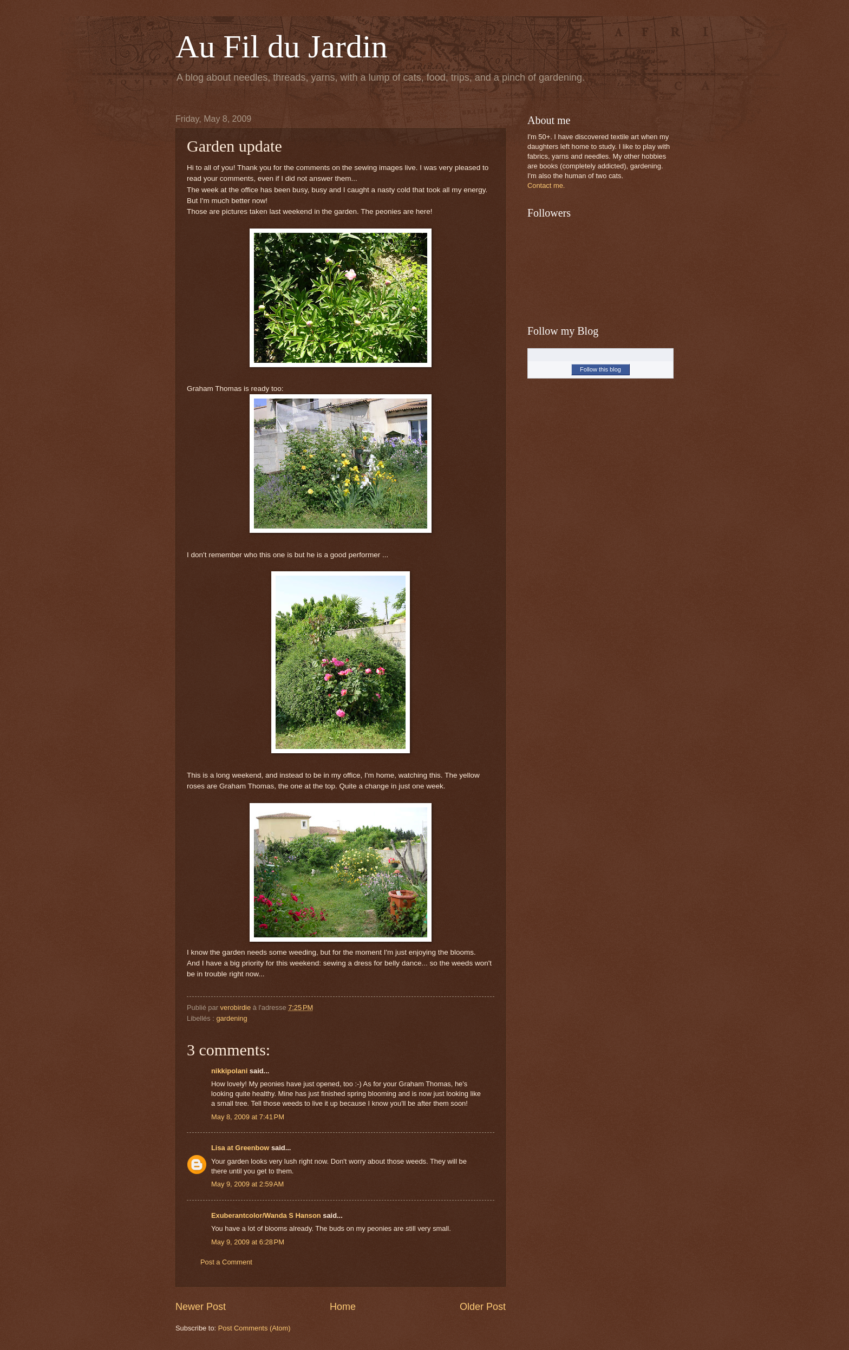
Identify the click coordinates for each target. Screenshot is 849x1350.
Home (343, 1306)
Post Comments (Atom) (254, 1328)
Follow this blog (600, 369)
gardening (231, 1018)
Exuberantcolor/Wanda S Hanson (266, 1215)
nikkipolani (229, 1071)
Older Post (483, 1306)
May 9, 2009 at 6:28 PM (247, 1242)
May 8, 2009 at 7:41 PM (247, 1117)
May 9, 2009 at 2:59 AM (247, 1184)
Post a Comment (226, 1262)
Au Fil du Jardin (281, 46)
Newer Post (200, 1306)
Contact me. (546, 185)
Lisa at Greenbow (240, 1148)
